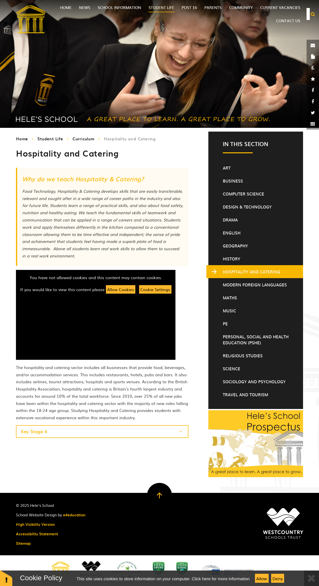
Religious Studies (243, 356)
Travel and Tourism (245, 394)
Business (233, 181)
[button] (6, 578)
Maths (230, 298)
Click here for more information (220, 579)
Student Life (50, 139)
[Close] (311, 578)
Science (231, 369)
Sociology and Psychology (254, 382)
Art (227, 168)
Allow (261, 578)
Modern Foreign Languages (255, 285)
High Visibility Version (35, 524)
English (231, 233)
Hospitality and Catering (130, 139)
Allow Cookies (120, 289)
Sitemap (23, 543)
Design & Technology (247, 207)
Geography (235, 246)
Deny (277, 578)
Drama (230, 220)
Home (22, 139)
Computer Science (243, 194)
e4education (74, 515)
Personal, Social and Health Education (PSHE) (256, 340)
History (231, 259)
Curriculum (83, 139)
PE (225, 324)
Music (229, 311)
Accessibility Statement (37, 534)
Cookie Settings (155, 289)
